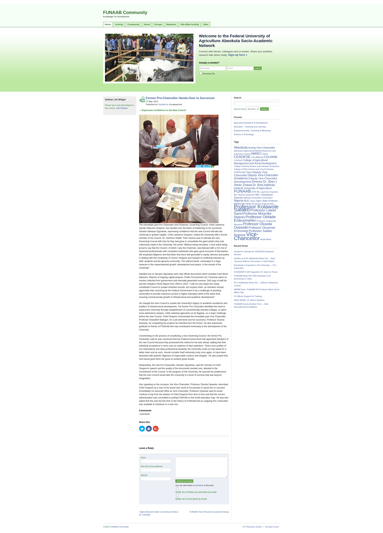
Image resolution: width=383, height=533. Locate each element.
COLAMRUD (257, 157)
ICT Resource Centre (252, 527)
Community (133, 24)
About (147, 24)
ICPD (253, 192)
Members (171, 24)
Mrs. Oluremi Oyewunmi (244, 195)
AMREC (256, 153)
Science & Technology (244, 134)
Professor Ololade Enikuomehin (255, 218)
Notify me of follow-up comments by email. (196, 492)
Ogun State (261, 201)
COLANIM (270, 157)
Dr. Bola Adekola (264, 185)
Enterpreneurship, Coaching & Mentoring (252, 130)
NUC (247, 200)
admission (239, 151)
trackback (199, 485)
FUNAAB (242, 191)
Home (108, 24)
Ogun (252, 201)
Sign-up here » (237, 54)
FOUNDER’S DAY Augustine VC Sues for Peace (256, 272)
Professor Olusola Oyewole (253, 225)
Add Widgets (122, 108)
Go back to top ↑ (272, 527)
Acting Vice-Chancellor (261, 147)
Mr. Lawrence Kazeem (267, 192)
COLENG (238, 160)
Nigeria (238, 200)
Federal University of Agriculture (253, 188)
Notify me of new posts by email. (191, 499)
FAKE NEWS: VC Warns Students (249, 300)
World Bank (265, 239)
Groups (158, 24)
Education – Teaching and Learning (250, 127)
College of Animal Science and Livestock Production (256, 166)
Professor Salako (260, 231)
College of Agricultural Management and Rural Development (255, 162)
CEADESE (242, 157)
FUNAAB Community (125, 12)
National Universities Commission (258, 198)
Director (257, 181)
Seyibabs (162, 104)
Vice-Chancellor (247, 236)
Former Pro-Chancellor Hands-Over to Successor (180, 98)
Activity (119, 24)
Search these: (240, 109)
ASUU (265, 154)
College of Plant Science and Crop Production (254, 169)
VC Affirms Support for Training (248, 296)
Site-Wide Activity (189, 24)
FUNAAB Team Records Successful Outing (208, 512)
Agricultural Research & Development (251, 123)
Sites (206, 24)
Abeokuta (241, 147)
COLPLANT (240, 172)
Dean (249, 172)
